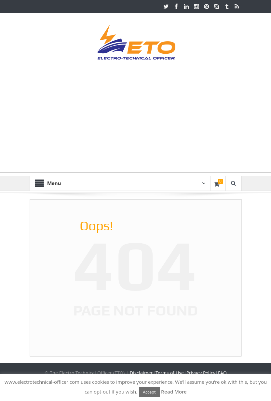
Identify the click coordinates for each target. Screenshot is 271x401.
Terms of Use (170, 373)
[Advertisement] (135, 126)
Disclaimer (141, 373)
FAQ (222, 373)
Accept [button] (149, 392)
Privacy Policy (200, 373)
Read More (174, 391)
